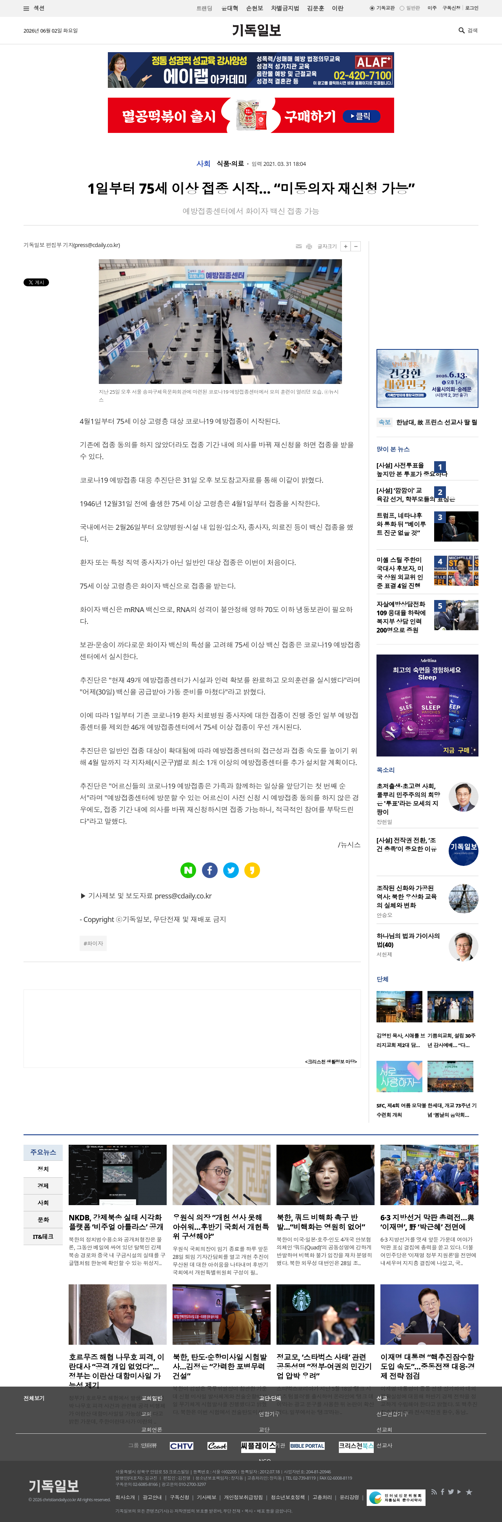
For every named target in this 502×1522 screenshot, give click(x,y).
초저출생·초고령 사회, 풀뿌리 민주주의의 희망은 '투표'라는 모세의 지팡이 (408, 799)
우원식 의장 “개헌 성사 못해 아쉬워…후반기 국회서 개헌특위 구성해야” (221, 1227)
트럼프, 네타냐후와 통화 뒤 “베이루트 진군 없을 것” (401, 524)
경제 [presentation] (43, 1186)
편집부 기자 (59, 245)
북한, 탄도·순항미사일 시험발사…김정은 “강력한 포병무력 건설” (220, 1366)
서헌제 (384, 954)
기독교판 (385, 8)
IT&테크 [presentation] (43, 1236)
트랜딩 (204, 8)
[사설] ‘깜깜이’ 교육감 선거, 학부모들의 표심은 (415, 495)
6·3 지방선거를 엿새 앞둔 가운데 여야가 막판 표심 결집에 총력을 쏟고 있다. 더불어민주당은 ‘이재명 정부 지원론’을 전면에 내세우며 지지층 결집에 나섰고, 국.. (428, 1251)
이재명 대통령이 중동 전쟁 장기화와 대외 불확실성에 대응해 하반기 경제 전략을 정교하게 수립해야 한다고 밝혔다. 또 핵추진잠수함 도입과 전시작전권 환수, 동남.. (428, 1400)
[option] (401, 1022)
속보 (384, 422)
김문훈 (315, 8)
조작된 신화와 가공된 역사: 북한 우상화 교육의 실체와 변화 (406, 897)
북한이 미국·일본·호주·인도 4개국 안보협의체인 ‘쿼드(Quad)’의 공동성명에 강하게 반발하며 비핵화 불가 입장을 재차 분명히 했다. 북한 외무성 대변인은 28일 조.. (324, 1251)
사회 (203, 164)
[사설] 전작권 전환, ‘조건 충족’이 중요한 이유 (406, 844)
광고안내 (152, 1497)
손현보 (254, 8)
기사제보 (206, 1497)
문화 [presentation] (43, 1220)
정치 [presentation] (43, 1169)
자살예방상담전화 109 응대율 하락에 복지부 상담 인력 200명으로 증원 (401, 617)
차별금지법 (285, 8)
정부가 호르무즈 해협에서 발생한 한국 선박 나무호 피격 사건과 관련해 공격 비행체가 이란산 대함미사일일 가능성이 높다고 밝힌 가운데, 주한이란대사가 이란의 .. (117, 1409)
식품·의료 (230, 164)
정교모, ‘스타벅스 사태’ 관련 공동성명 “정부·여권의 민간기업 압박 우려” (324, 1366)
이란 (337, 8)
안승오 (384, 915)
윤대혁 (229, 8)
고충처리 (322, 1497)
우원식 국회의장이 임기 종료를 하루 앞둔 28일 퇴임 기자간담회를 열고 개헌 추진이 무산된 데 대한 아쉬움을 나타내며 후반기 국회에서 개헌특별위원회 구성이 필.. (221, 1260)
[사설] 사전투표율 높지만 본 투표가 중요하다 (411, 469)
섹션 (34, 8)
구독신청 (451, 8)
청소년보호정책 (288, 1497)
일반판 (413, 8)
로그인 (471, 8)
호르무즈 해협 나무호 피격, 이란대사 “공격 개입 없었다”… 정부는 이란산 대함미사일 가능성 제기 (116, 1371)
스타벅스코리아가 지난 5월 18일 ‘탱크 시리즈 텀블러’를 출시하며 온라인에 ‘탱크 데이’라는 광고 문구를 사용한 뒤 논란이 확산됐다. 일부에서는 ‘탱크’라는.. (325, 1400)
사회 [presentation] (43, 1203)
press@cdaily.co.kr (96, 245)
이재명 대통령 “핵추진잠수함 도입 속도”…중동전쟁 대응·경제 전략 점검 (427, 1366)
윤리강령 (349, 1497)
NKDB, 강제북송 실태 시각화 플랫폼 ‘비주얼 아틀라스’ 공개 (116, 1222)
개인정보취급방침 (243, 1497)
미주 (432, 8)
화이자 (95, 943)
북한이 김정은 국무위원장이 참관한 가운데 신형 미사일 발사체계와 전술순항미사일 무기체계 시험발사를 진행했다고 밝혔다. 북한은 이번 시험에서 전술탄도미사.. (220, 1400)
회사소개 (125, 1497)
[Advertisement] (427, 290)
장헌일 (384, 822)
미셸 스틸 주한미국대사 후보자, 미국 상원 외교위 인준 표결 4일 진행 (399, 573)
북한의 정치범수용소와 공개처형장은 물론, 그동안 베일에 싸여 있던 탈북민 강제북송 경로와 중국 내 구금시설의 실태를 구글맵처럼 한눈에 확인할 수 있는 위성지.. (117, 1251)
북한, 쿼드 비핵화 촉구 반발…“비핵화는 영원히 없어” (320, 1222)
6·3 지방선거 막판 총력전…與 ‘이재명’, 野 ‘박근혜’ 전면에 (427, 1222)
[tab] (43, 1169)
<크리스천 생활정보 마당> (331, 1061)
